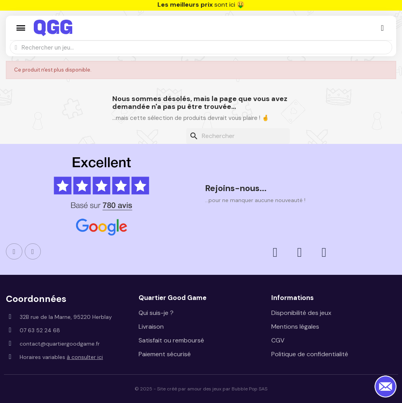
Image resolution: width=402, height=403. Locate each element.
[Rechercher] (238, 136)
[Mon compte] (382, 28)
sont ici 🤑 (201, 4)
